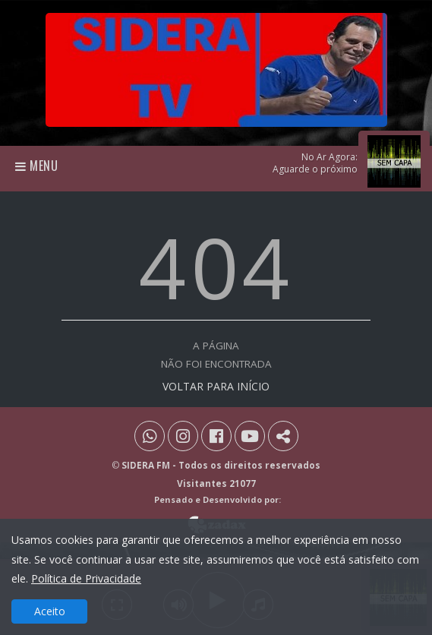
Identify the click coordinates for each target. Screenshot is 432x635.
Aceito (49, 611)
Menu (36, 165)
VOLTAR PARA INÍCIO (216, 386)
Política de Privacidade (86, 578)
